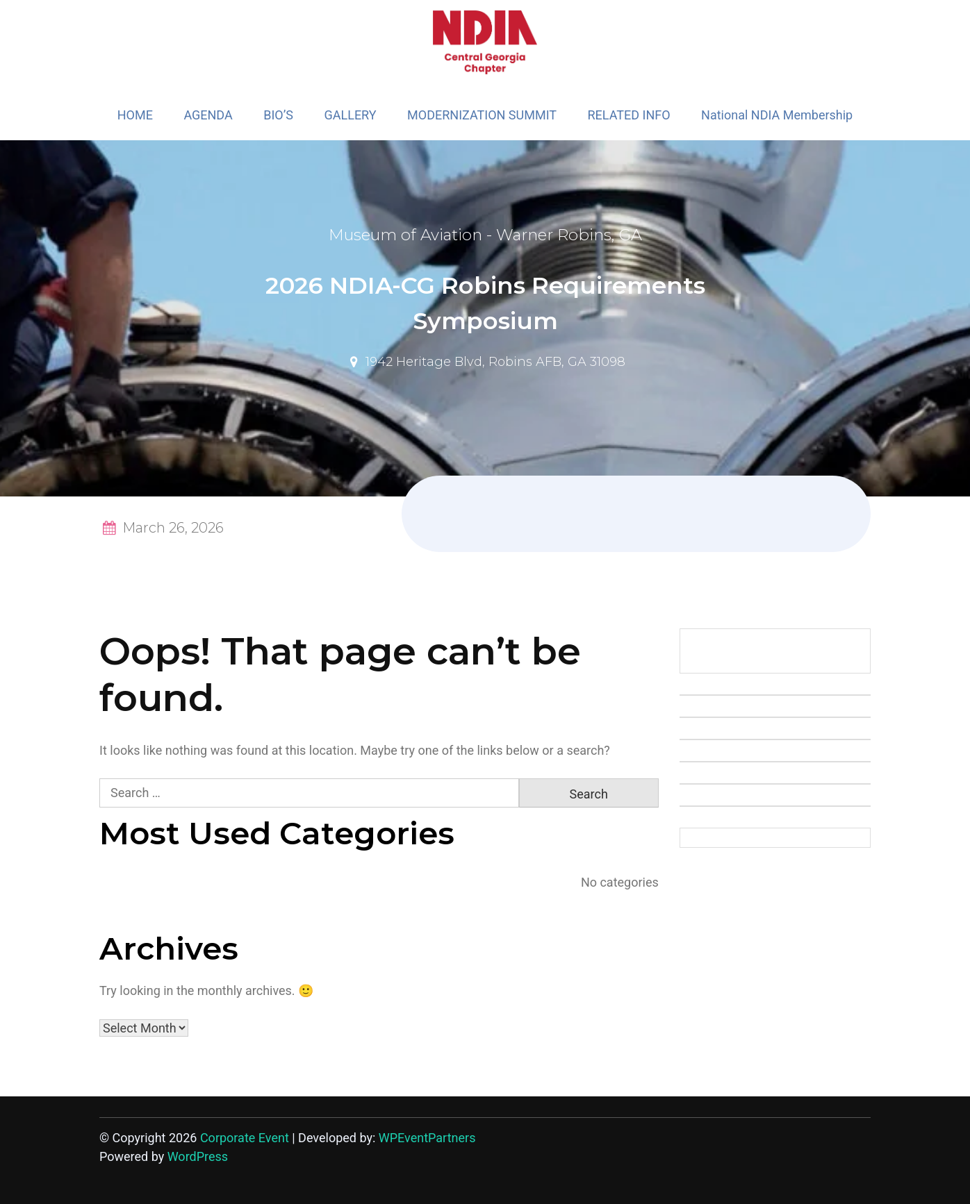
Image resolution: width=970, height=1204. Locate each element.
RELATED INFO (629, 115)
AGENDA (207, 115)
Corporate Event (244, 1137)
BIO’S (278, 115)
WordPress (197, 1156)
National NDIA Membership (777, 115)
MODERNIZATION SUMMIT (482, 115)
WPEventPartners (427, 1137)
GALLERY (350, 115)
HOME (135, 115)
